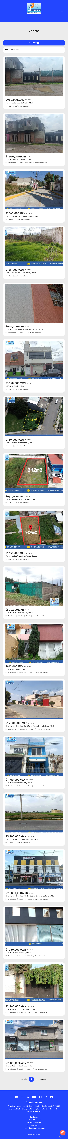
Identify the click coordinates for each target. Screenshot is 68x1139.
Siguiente (43, 1079)
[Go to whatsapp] (63, 1132)
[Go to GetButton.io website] (62, 1136)
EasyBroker (37, 1134)
